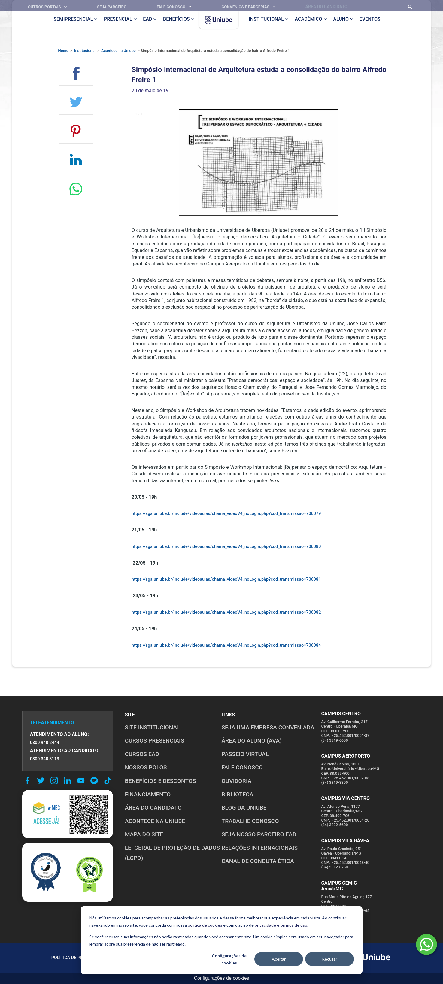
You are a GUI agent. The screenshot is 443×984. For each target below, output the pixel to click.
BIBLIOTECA (237, 794)
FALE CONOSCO (242, 767)
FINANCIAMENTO (148, 794)
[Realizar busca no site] (401, 6)
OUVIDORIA (237, 780)
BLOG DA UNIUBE (244, 807)
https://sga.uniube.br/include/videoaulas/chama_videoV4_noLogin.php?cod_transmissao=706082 (226, 612)
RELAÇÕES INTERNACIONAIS (260, 847)
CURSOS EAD (142, 754)
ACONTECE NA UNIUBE (155, 821)
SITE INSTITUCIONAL (152, 727)
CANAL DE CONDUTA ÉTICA (258, 861)
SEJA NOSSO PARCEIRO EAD (259, 834)
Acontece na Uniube (118, 50)
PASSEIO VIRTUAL (245, 754)
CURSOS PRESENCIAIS (154, 740)
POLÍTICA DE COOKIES (132, 957)
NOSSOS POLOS (146, 767)
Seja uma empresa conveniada (268, 727)
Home (63, 50)
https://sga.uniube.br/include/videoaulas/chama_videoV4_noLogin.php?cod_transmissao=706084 (226, 645)
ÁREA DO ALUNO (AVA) (252, 740)
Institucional (85, 50)
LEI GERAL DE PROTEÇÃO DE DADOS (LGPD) (172, 853)
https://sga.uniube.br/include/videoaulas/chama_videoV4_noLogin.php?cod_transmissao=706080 (226, 546)
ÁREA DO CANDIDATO (153, 807)
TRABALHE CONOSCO (250, 821)
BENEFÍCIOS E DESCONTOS (160, 780)
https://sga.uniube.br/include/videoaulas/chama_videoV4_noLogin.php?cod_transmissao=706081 (226, 579)
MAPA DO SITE (144, 834)
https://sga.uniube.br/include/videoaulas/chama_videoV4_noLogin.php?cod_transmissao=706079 (226, 513)
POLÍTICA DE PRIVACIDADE (78, 957)
